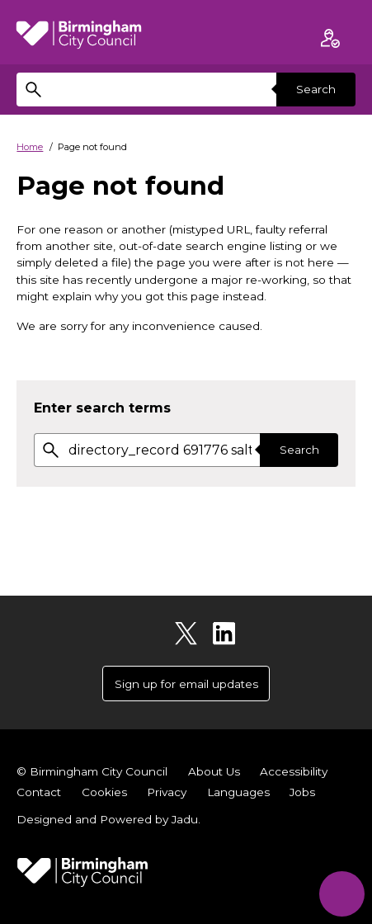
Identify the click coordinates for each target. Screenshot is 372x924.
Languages (238, 792)
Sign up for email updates (186, 684)
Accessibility (293, 771)
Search (316, 89)
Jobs (302, 792)
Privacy (166, 792)
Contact (38, 792)
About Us (214, 771)
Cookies (104, 792)
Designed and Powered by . (108, 819)
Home (29, 147)
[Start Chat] (342, 894)
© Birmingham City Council (91, 771)
